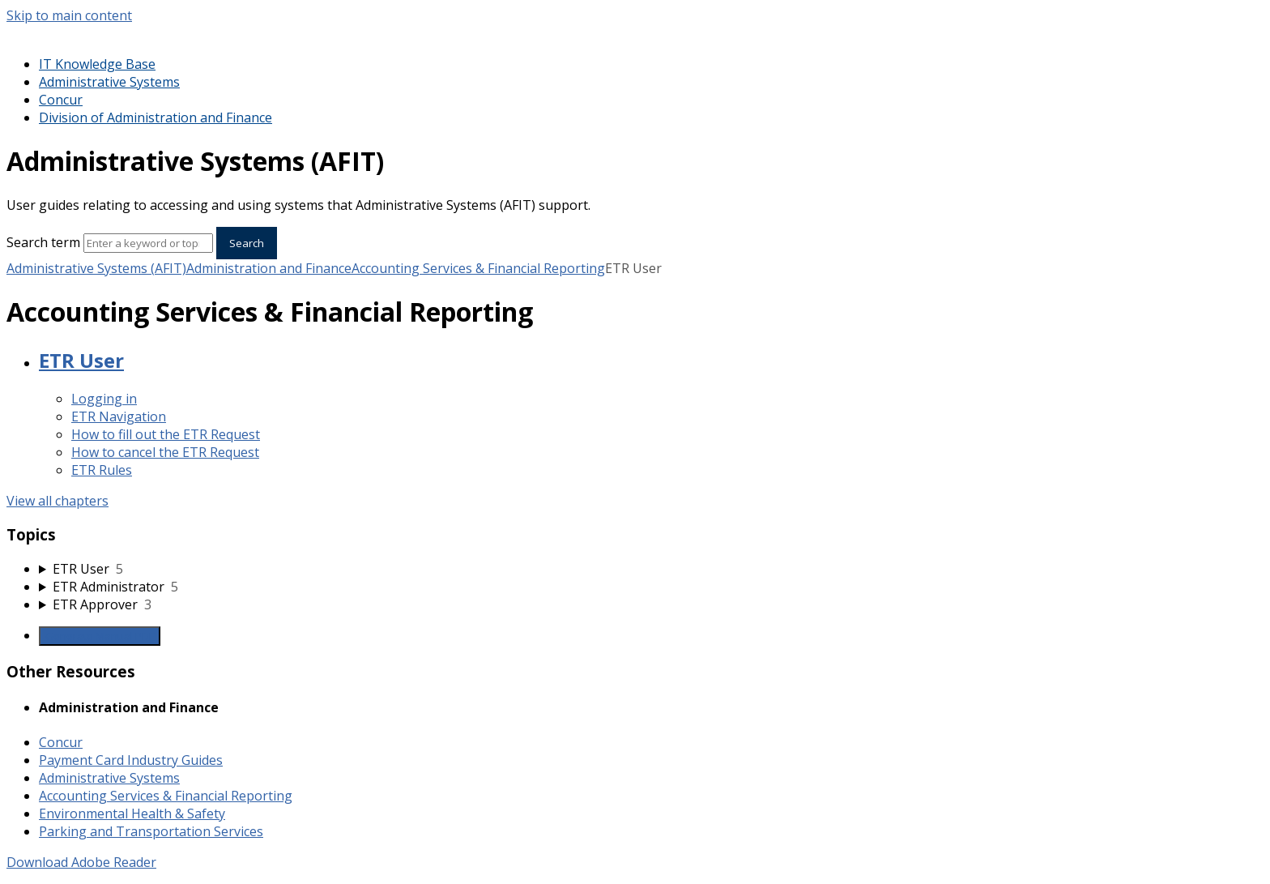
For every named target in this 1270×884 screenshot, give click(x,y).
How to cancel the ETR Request (165, 452)
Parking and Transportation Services (151, 831)
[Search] (148, 243)
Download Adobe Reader (81, 862)
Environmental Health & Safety (132, 813)
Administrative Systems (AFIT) (96, 268)
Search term (43, 242)
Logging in (104, 399)
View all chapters (57, 501)
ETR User (81, 360)
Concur (61, 100)
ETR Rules (101, 470)
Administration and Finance (269, 268)
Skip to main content (69, 15)
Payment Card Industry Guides (131, 760)
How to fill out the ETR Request (165, 434)
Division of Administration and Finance (155, 117)
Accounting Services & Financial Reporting (478, 268)
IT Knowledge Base (97, 64)
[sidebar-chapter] (651, 569)
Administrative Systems (109, 82)
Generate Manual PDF (99, 636)
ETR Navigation (118, 416)
